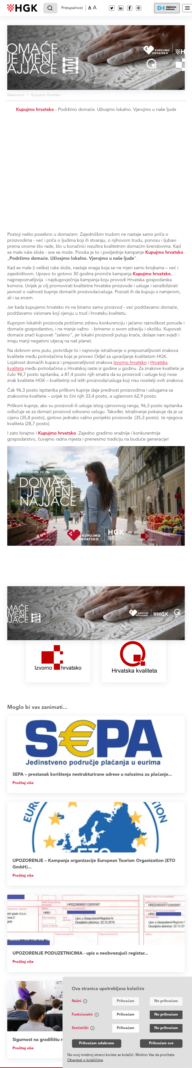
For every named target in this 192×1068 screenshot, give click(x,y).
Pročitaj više (23, 783)
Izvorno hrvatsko (130, 362)
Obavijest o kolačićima (85, 1060)
